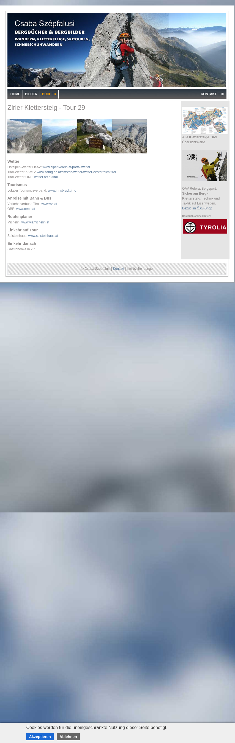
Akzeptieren (40, 736)
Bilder (31, 94)
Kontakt (118, 269)
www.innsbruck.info (62, 190)
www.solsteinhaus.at (43, 236)
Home (15, 94)
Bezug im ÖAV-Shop (197, 208)
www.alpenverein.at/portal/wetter (66, 167)
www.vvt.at (49, 204)
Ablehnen (68, 736)
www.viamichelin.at (35, 222)
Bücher (49, 94)
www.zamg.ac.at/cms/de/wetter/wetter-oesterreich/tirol (76, 172)
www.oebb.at (25, 209)
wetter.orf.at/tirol (46, 177)
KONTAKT (209, 94)
